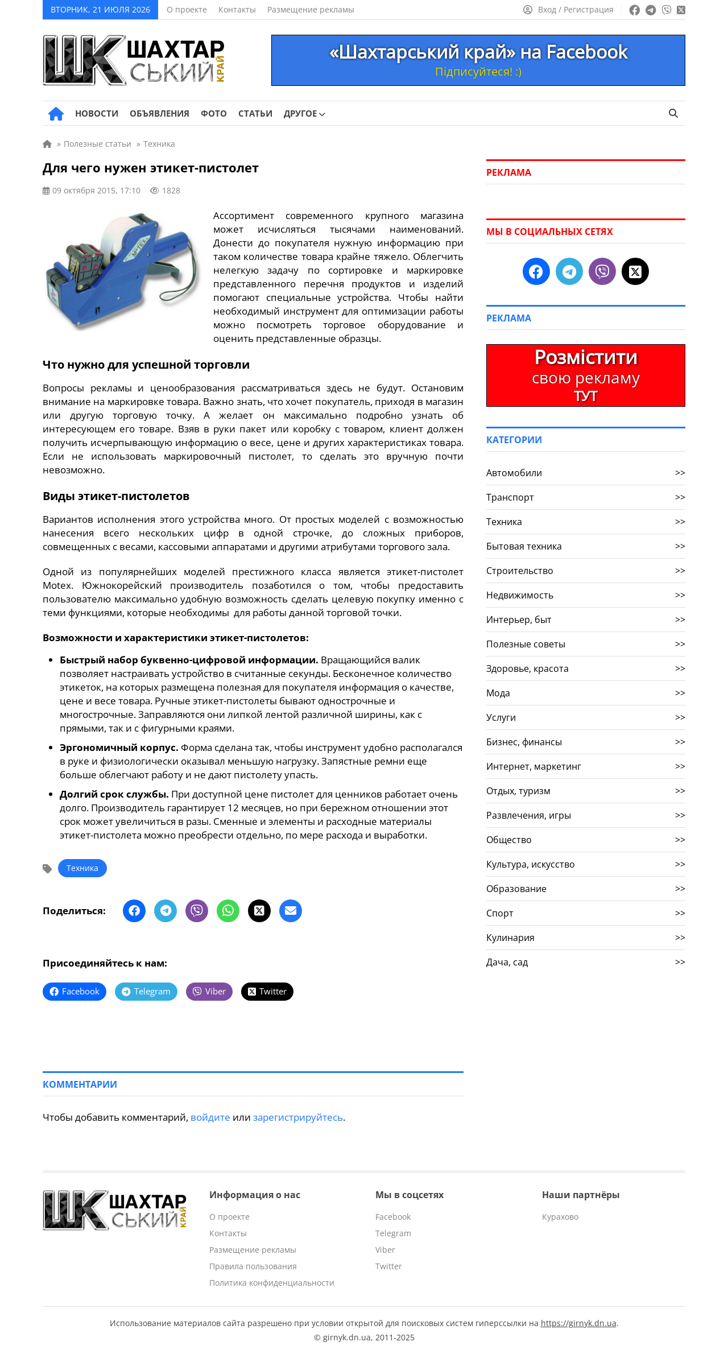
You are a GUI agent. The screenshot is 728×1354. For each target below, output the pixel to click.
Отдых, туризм (585, 791)
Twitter (388, 1266)
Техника (82, 867)
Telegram (393, 1233)
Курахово (560, 1216)
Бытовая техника (585, 546)
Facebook (393, 1216)
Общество (585, 840)
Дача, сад (585, 962)
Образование (585, 888)
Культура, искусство (585, 864)
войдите (210, 1117)
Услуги (585, 717)
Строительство (585, 570)
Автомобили (585, 473)
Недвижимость (585, 595)
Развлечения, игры (585, 815)
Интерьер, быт (585, 619)
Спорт (585, 913)
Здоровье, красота (585, 668)
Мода (585, 693)
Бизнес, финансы (585, 742)
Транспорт (585, 497)
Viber (385, 1249)
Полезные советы (585, 644)
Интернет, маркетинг (585, 766)
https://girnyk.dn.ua (579, 1323)
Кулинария (585, 937)
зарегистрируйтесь (298, 1117)
